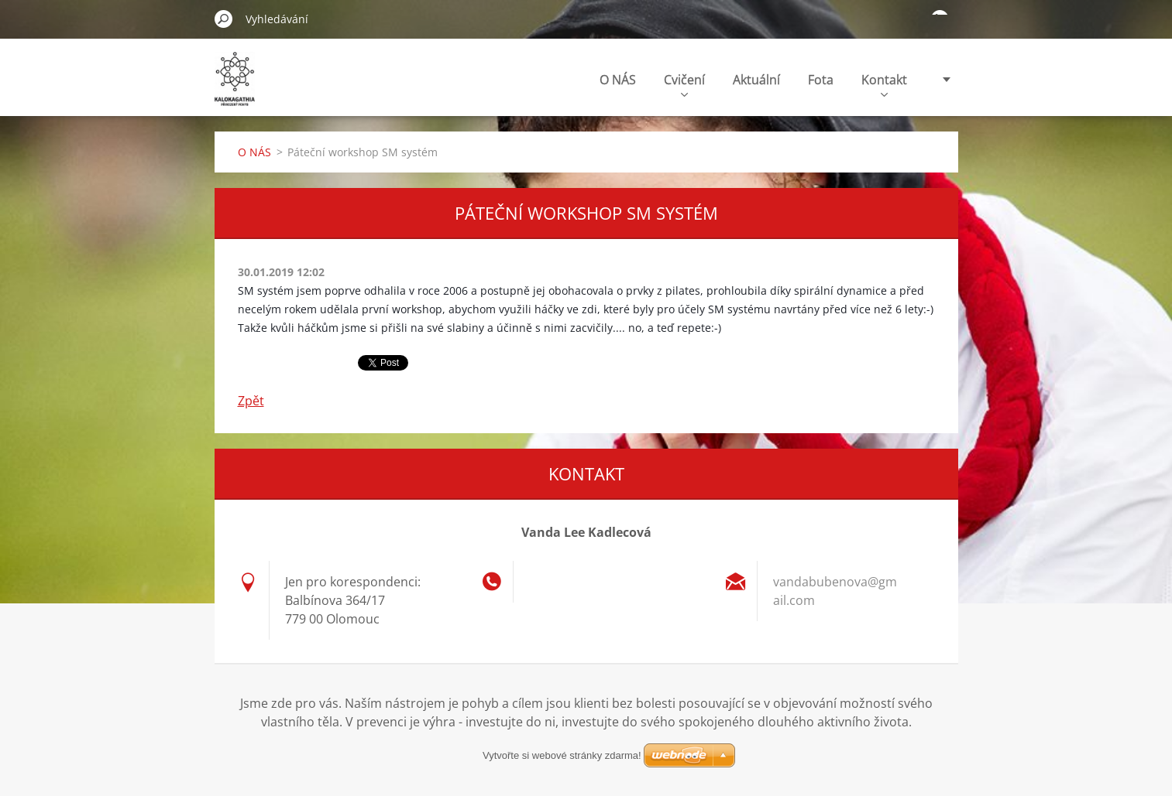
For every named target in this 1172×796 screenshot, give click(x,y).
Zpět (251, 400)
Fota (820, 79)
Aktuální (756, 79)
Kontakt (884, 84)
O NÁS (618, 79)
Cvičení (684, 84)
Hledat (224, 18)
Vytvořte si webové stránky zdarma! (562, 755)
